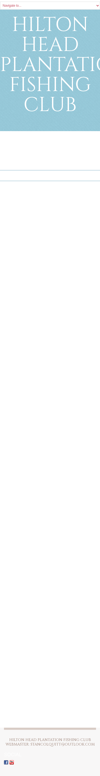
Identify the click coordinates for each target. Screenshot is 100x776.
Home (9, 176)
